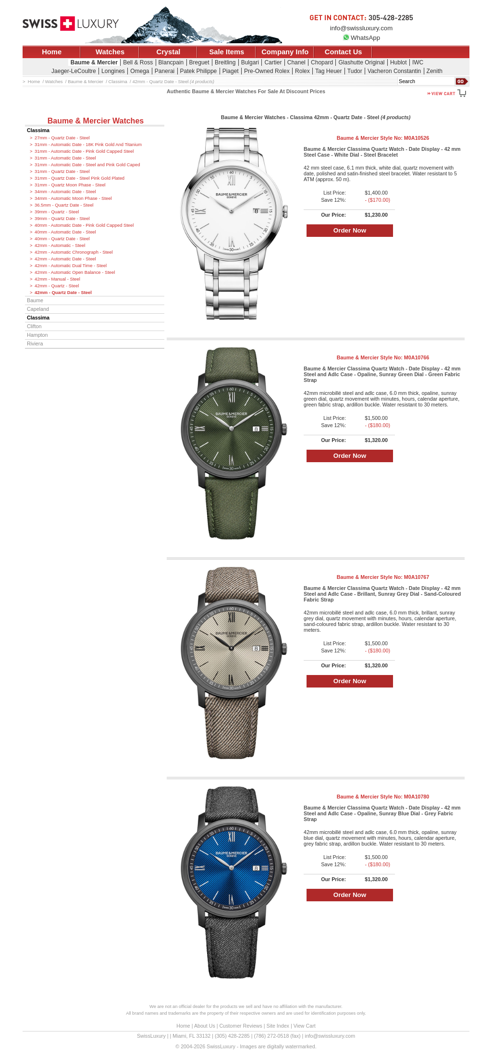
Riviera (35, 343)
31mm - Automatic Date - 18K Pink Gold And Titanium (88, 144)
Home (52, 52)
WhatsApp (361, 37)
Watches (110, 52)
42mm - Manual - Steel (57, 279)
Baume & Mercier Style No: (383, 138)
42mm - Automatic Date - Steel (65, 259)
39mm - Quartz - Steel (57, 211)
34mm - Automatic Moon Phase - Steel (73, 198)
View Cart (305, 1026)
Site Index (278, 1026)
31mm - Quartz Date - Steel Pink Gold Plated (79, 178)
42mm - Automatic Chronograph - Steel (74, 252)
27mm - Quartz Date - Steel (62, 137)
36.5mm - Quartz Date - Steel (64, 205)
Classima (38, 130)
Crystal (169, 52)
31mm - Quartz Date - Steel (62, 171)
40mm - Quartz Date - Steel (62, 238)
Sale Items (226, 52)
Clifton (34, 326)
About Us (204, 1026)
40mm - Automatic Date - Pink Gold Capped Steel (84, 225)
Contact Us (343, 52)
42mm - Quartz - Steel (57, 285)
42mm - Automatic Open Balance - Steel (75, 272)
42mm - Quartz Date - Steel (63, 292)
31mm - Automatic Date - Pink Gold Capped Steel (84, 151)
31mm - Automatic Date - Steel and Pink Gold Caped (87, 164)
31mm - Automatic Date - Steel (65, 158)
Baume (35, 300)
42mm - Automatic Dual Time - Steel (71, 265)
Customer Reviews (240, 1026)
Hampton (37, 335)
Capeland (38, 309)
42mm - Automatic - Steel (60, 245)
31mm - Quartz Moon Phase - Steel (70, 185)
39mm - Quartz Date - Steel (62, 218)
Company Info (284, 52)
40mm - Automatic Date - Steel (65, 232)
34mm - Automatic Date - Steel (65, 191)
